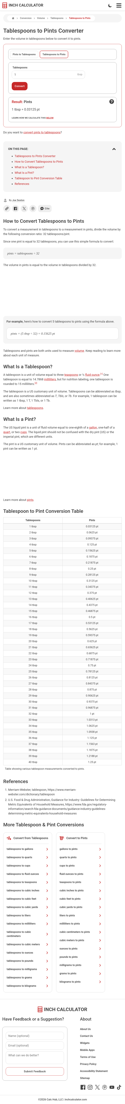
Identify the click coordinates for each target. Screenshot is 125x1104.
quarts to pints (81, 857)
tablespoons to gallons (28, 849)
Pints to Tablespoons (24, 54)
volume (79, 350)
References (22, 184)
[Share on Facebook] (15, 208)
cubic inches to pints (81, 890)
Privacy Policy (88, 1064)
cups (23, 432)
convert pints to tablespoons (42, 132)
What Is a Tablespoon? (29, 167)
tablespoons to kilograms (28, 985)
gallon (93, 427)
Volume (41, 18)
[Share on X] (24, 208)
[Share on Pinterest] (32, 208)
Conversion (26, 18)
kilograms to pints (81, 981)
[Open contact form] (112, 101)
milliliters (50, 379)
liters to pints (81, 915)
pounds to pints (81, 956)
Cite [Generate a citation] (45, 209)
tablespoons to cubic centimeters (28, 934)
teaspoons (71, 374)
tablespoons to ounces (28, 952)
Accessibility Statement (94, 1071)
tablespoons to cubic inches (28, 890)
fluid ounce (92, 374)
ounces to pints (81, 948)
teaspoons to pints (81, 882)
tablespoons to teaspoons (28, 882)
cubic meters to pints (81, 940)
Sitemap (85, 1078)
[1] (101, 374)
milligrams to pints (81, 965)
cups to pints (81, 865)
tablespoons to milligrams (28, 969)
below (50, 117)
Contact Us (86, 1036)
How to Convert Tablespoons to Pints (39, 161)
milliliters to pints (81, 923)
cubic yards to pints (81, 907)
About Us (85, 1029)
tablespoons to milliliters (28, 923)
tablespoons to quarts (28, 857)
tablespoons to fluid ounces (28, 874)
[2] (36, 383)
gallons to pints (81, 849)
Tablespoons (56, 18)
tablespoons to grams (28, 977)
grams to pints (81, 973)
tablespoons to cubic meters (28, 944)
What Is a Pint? (24, 172)
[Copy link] (6, 208)
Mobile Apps (87, 1050)
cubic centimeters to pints (81, 932)
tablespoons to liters (28, 915)
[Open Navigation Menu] (119, 5)
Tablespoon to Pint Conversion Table (38, 178)
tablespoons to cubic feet (28, 898)
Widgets (85, 1043)
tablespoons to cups (28, 865)
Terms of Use (88, 1057)
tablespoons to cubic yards (28, 907)
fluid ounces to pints (81, 874)
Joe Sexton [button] (18, 200)
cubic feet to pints (81, 898)
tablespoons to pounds (28, 960)
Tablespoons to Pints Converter (35, 156)
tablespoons (35, 408)
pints (30, 500)
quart (6, 432)
